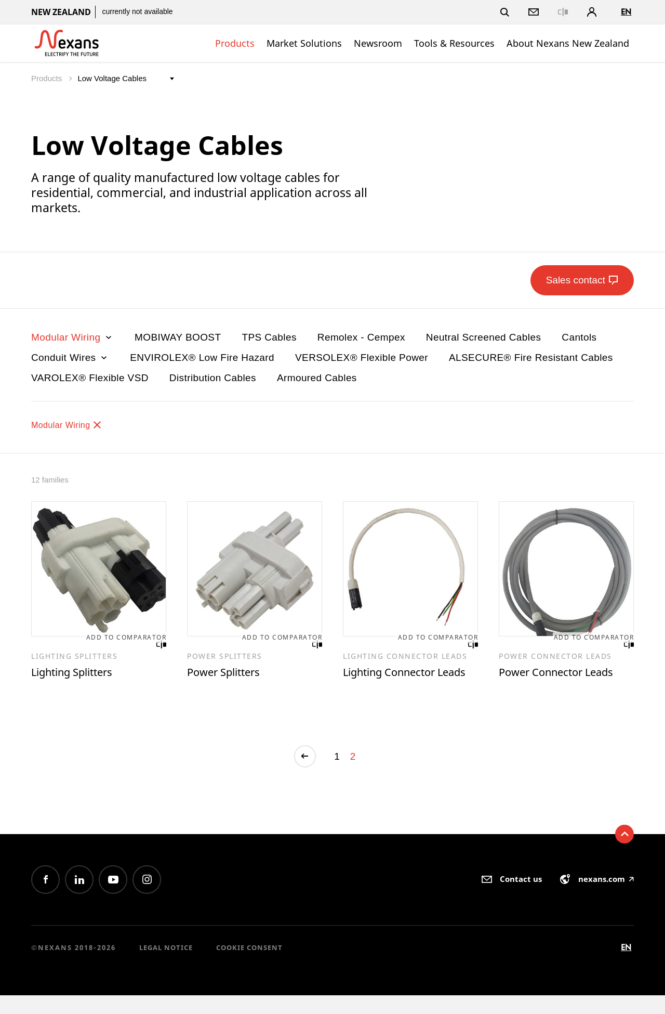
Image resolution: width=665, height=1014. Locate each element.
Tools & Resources (454, 43)
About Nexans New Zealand (568, 43)
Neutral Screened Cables (483, 337)
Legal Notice (166, 966)
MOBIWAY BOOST (178, 337)
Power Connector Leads (565, 674)
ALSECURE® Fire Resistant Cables (531, 357)
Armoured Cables (317, 377)
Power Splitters (229, 674)
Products (235, 43)
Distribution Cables (212, 377)
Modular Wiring (72, 337)
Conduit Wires (70, 357)
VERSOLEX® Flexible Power (361, 357)
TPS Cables (269, 337)
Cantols (579, 337)
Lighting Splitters (78, 674)
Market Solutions (304, 43)
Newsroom (378, 43)
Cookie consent (249, 966)
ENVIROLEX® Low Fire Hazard (202, 357)
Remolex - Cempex (361, 337)
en (626, 12)
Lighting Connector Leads (396, 681)
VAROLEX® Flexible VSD (90, 377)
